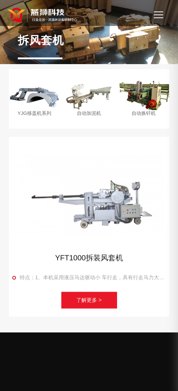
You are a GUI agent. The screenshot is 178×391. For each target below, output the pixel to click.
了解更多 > (88, 302)
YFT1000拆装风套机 (89, 259)
